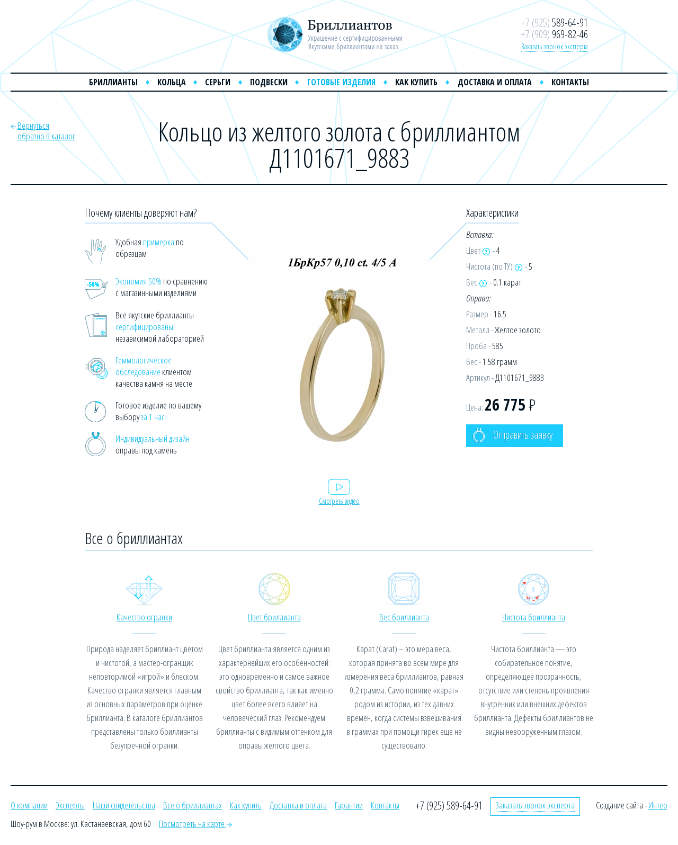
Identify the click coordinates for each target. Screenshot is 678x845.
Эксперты (70, 805)
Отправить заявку (512, 435)
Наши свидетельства (124, 805)
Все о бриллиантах (192, 805)
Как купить (416, 82)
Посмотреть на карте (195, 823)
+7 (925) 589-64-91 (449, 805)
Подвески (269, 82)
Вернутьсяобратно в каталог (46, 130)
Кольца (171, 82)
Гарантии (349, 805)
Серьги (217, 82)
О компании (29, 805)
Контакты (570, 82)
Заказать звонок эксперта (554, 46)
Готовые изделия (341, 82)
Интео (657, 805)
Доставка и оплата (495, 82)
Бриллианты (113, 82)
